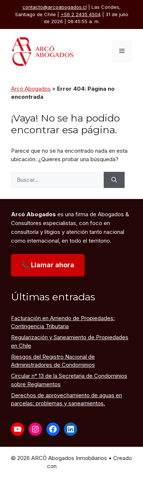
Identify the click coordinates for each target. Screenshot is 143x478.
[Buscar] (114, 180)
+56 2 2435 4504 (81, 14)
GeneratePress (77, 466)
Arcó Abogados (31, 88)
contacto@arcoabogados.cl (54, 7)
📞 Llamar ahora (47, 265)
